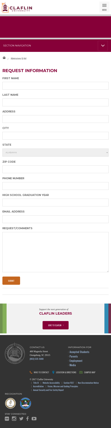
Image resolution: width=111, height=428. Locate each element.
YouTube (34, 418)
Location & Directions (66, 372)
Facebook (27, 418)
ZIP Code (9, 161)
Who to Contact (41, 372)
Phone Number (13, 178)
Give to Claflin (54, 325)
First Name (10, 78)
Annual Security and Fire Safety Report (48, 390)
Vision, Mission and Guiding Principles (63, 386)
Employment (76, 361)
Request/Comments (17, 228)
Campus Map (89, 372)
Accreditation (38, 386)
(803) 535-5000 (37, 358)
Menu (104, 9)
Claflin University (17, 7)
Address (8, 111)
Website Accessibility (51, 383)
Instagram (14, 418)
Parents (74, 356)
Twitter (21, 418)
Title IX (36, 383)
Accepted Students (79, 352)
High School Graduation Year (25, 195)
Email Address (13, 211)
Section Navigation (17, 45)
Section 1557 (69, 383)
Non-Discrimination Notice (88, 383)
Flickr (7, 419)
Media (73, 365)
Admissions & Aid (18, 58)
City (5, 128)
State (6, 144)
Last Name (10, 94)
